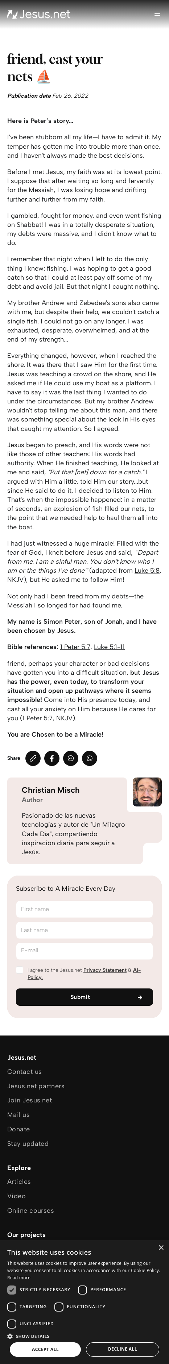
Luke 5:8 (147, 571)
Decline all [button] (122, 1349)
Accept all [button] (45, 1349)
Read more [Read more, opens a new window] (18, 1278)
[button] (84, 1336)
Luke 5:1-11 (109, 647)
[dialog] (84, 1302)
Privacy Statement (105, 970)
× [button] (161, 1248)
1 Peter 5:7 (75, 647)
